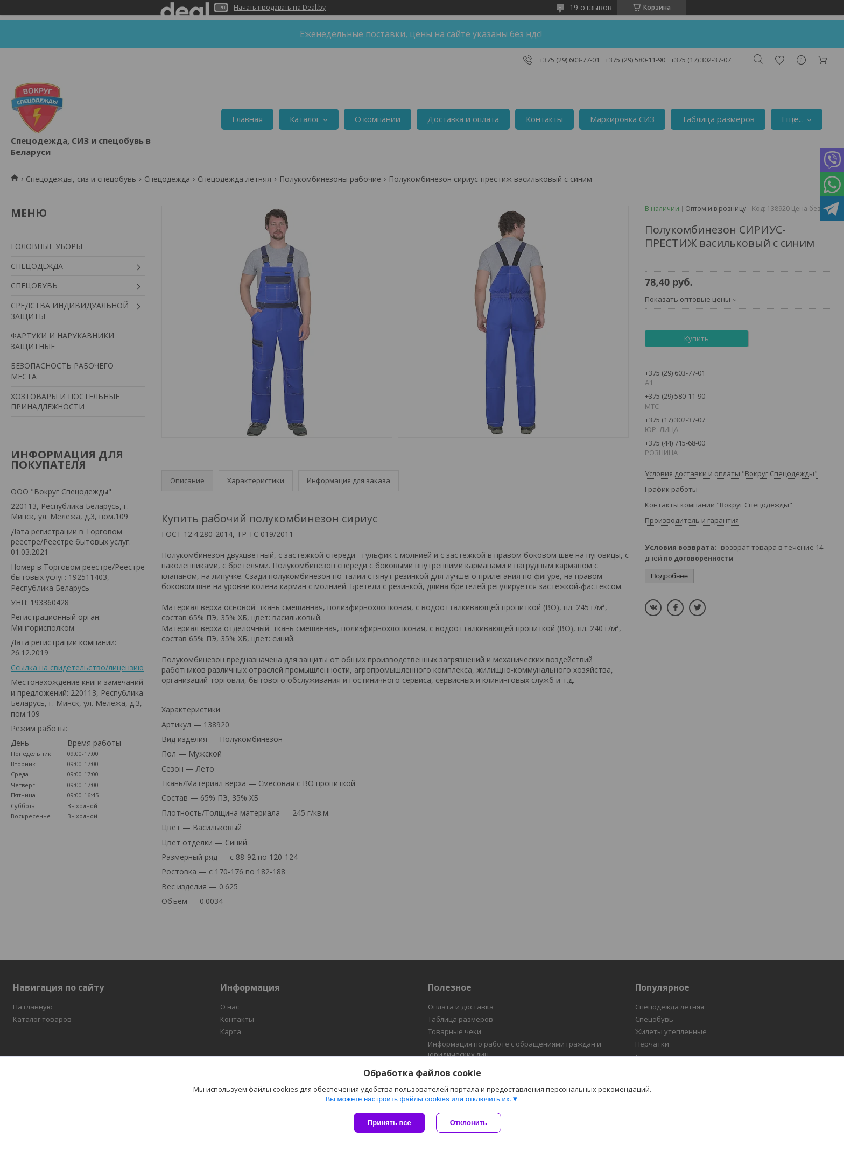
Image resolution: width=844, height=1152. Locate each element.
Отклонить (468, 1123)
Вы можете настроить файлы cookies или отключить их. (418, 1099)
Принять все (389, 1123)
